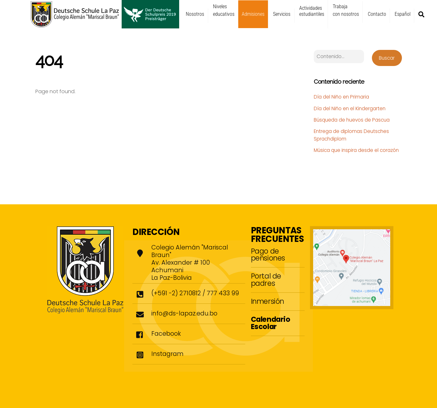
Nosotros (195, 14)
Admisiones (253, 14)
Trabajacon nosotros (346, 10)
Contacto (377, 14)
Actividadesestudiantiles (311, 11)
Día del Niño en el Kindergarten (349, 108)
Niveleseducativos (223, 10)
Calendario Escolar (270, 322)
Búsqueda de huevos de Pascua (352, 120)
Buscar (387, 58)
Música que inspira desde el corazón (356, 150)
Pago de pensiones (268, 254)
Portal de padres (266, 279)
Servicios (281, 14)
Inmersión (267, 301)
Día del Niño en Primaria (341, 96)
